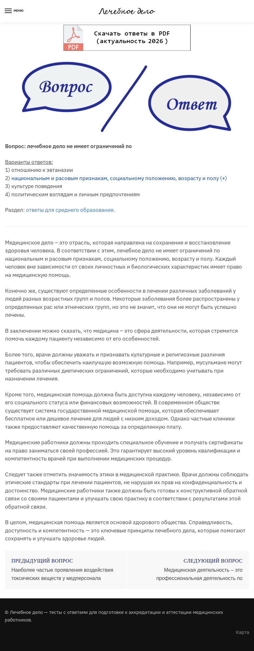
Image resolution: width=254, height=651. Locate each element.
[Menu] (14, 11)
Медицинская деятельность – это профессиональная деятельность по (199, 574)
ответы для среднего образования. (70, 209)
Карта (242, 632)
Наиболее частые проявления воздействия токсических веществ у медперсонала (62, 574)
